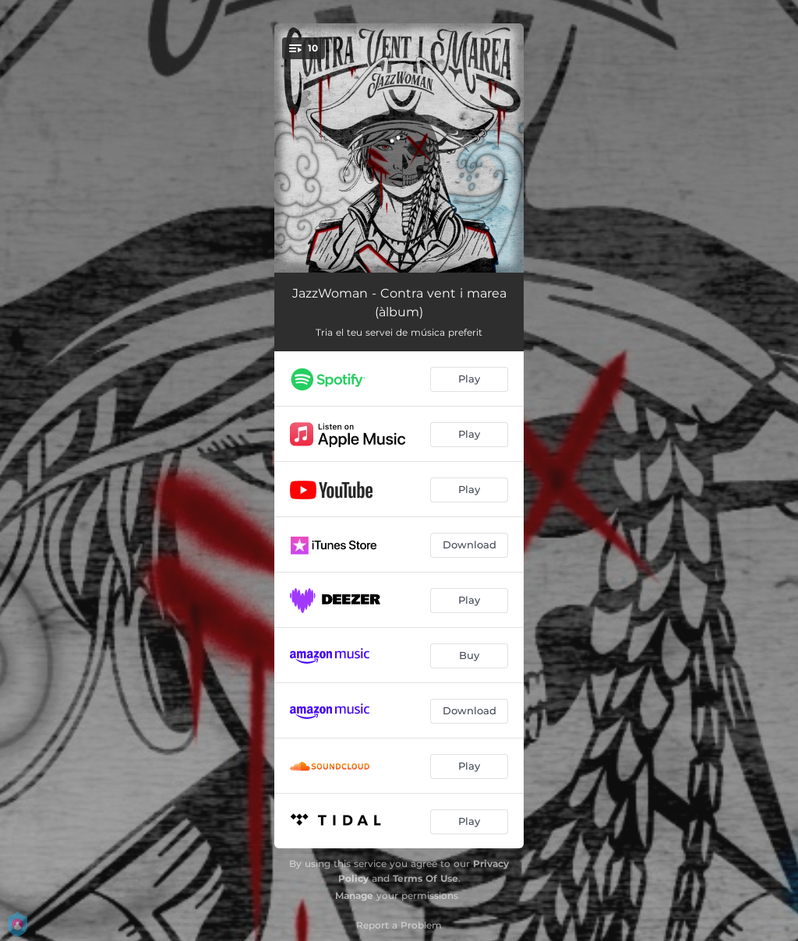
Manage (354, 895)
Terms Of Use (425, 878)
